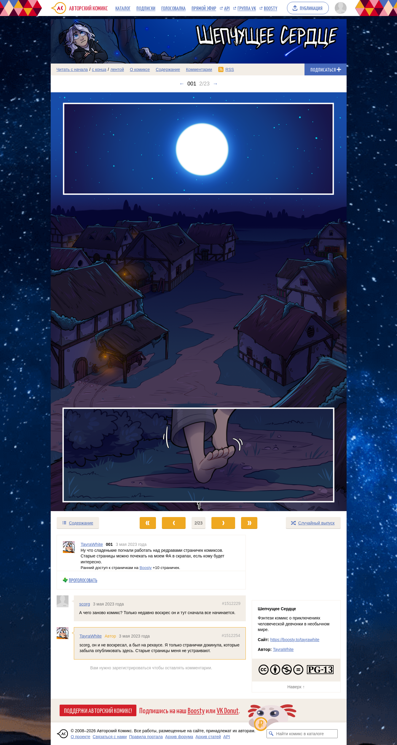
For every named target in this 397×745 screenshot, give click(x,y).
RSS (229, 69)
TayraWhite (90, 635)
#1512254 (230, 635)
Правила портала (146, 736)
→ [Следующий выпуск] (215, 84)
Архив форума (179, 736)
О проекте (80, 736)
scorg (84, 603)
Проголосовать (83, 580)
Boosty (270, 8)
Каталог (122, 8)
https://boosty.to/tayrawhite (295, 639)
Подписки (145, 8)
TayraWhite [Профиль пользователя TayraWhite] (92, 544)
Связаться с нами (110, 736)
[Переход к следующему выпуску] (199, 301)
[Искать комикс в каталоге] (271, 734)
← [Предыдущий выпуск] (181, 84)
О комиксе (140, 69)
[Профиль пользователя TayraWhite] (69, 553)
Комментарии (199, 69)
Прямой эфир (204, 8)
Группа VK (246, 8)
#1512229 (231, 603)
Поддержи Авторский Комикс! (98, 710)
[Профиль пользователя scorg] (65, 601)
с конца (99, 69)
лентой (117, 69)
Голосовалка (173, 8)
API (226, 8)
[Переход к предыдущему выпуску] (88, 301)
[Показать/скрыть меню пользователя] (340, 8)
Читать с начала (72, 69)
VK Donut (228, 710)
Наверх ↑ (295, 686)
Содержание (168, 69)
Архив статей (208, 736)
